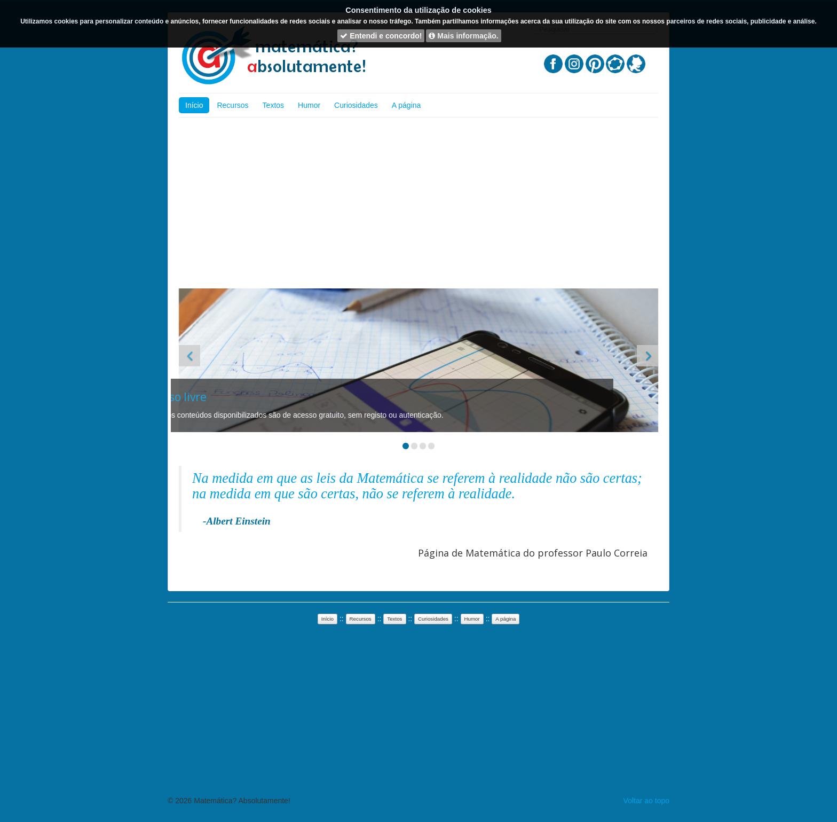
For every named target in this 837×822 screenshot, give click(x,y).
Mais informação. (463, 36)
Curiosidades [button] (433, 619)
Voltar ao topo (646, 800)
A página (406, 105)
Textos (273, 105)
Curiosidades (356, 105)
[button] (189, 355)
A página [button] (505, 619)
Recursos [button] (361, 619)
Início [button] (327, 619)
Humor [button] (472, 619)
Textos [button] (394, 619)
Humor (309, 105)
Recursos (232, 105)
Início (194, 105)
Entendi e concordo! (381, 36)
